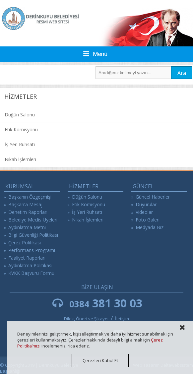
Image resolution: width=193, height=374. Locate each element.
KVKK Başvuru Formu (31, 273)
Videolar (144, 212)
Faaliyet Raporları (26, 258)
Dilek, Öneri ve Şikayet (86, 319)
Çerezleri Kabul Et (100, 360)
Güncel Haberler (153, 197)
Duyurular (146, 204)
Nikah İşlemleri (20, 159)
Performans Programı (31, 250)
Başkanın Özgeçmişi (29, 197)
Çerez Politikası (24, 242)
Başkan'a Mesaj (25, 204)
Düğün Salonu (20, 114)
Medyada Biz (149, 227)
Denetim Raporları (27, 212)
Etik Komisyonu (21, 129)
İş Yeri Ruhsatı (20, 144)
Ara (181, 73)
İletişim (122, 319)
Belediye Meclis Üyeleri (32, 220)
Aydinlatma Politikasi (30, 265)
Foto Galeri (148, 220)
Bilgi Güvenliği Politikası (33, 235)
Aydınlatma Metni (27, 227)
